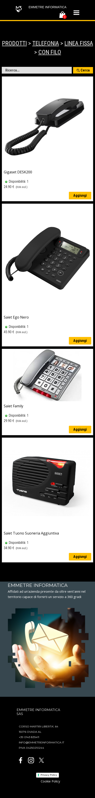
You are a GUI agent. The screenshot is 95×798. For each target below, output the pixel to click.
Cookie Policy (50, 781)
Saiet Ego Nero (16, 317)
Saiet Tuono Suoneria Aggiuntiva (31, 533)
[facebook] (20, 760)
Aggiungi (80, 195)
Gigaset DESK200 (18, 172)
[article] (47, 138)
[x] (41, 760)
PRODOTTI (14, 43)
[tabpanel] (47, 48)
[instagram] (31, 760)
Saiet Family (13, 406)
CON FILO (49, 52)
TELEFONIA (45, 43)
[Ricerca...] (37, 70)
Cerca (85, 70)
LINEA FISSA (78, 43)
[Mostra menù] (76, 12)
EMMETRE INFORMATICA (47, 7)
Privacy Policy (49, 775)
